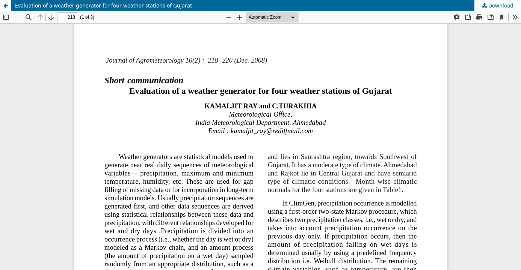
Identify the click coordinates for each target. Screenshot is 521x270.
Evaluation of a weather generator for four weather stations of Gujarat (103, 5)
